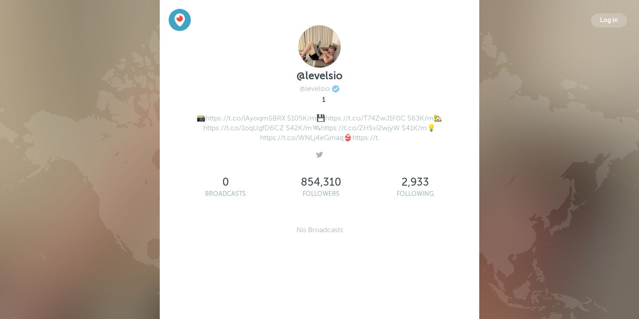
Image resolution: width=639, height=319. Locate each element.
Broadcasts (225, 194)
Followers (321, 194)
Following (415, 194)
